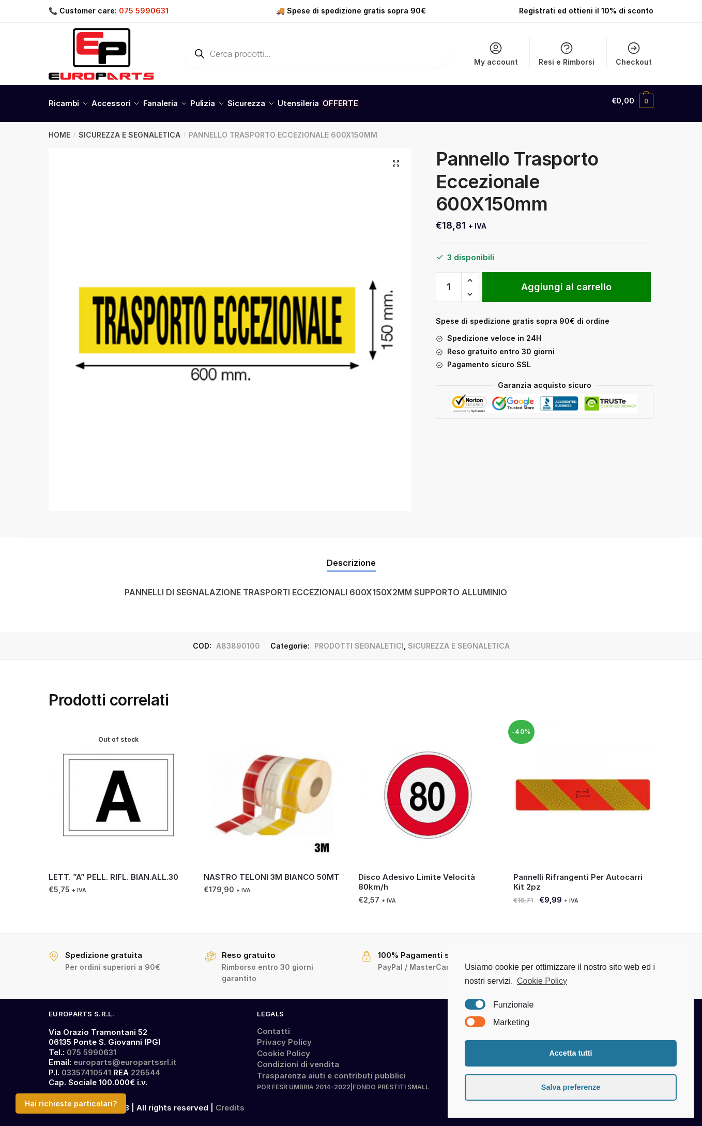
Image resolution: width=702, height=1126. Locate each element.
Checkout (634, 53)
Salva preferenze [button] (570, 1087)
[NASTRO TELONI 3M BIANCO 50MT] (273, 789)
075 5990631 (144, 10)
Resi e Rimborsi (566, 53)
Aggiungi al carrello (566, 281)
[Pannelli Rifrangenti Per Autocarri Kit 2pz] (583, 789)
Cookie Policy (283, 1048)
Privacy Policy (284, 1036)
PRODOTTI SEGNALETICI (359, 640)
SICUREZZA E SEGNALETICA (129, 129)
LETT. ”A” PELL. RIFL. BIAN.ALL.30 (113, 871)
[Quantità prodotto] (449, 281)
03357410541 (86, 1067)
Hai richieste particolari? (71, 1103)
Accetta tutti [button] (570, 1053)
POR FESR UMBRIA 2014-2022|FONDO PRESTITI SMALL (343, 1081)
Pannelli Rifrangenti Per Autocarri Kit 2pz (578, 876)
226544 (145, 1067)
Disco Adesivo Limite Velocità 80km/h (416, 876)
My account (496, 53)
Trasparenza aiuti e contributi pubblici (331, 1070)
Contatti (273, 1025)
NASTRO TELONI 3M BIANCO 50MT (272, 871)
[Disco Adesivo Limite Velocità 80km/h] (428, 789)
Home (59, 129)
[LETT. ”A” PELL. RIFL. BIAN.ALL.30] (118, 789)
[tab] (351, 548)
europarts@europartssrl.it (125, 1056)
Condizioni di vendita (298, 1058)
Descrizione (351, 556)
